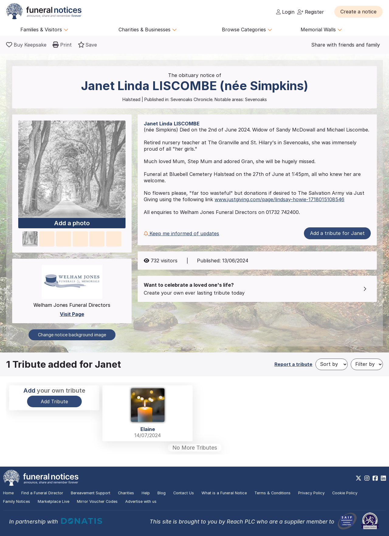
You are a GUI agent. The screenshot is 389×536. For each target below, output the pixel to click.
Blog (161, 493)
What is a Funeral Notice (224, 493)
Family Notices (16, 501)
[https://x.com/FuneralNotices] (358, 478)
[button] (358, 11)
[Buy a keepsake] (26, 45)
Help (146, 493)
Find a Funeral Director (42, 493)
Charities (126, 493)
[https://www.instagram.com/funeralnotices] (367, 478)
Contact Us (183, 493)
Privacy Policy (311, 493)
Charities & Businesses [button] (148, 29)
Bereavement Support (90, 493)
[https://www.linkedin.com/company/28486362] (383, 478)
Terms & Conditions (272, 493)
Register (310, 12)
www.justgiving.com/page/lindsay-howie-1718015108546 (279, 199)
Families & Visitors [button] (44, 29)
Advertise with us (141, 501)
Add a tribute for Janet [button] (337, 233)
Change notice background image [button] (72, 334)
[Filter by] (367, 364)
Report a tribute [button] (293, 364)
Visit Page (72, 314)
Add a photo (72, 223)
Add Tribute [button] (54, 401)
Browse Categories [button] (247, 29)
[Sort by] (331, 364)
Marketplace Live (53, 501)
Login (285, 12)
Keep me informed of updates (181, 233)
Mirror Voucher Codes (97, 501)
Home (8, 493)
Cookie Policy (344, 493)
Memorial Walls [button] (321, 29)
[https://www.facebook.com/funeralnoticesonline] (375, 478)
